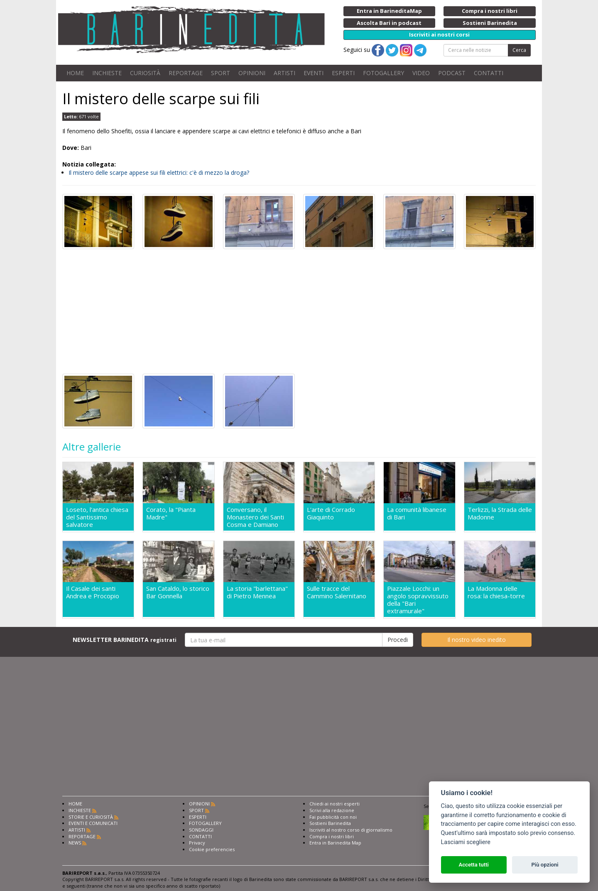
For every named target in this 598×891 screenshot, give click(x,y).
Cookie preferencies (212, 849)
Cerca (519, 50)
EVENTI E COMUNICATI (93, 823)
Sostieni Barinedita (330, 823)
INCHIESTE (107, 73)
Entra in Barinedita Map (335, 843)
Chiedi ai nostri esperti (334, 803)
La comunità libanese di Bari (416, 513)
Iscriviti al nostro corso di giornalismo (350, 830)
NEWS (75, 843)
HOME (75, 73)
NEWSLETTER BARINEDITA (124, 640)
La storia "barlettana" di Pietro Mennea (257, 592)
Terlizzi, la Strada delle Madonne (500, 513)
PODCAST (452, 73)
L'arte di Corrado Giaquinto (331, 513)
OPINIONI (251, 73)
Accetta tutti (473, 865)
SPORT (220, 73)
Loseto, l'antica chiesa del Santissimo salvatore (97, 517)
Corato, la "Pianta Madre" (171, 513)
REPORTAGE (186, 73)
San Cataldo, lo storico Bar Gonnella (177, 592)
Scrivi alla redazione (331, 810)
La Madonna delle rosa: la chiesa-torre (496, 592)
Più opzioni (544, 865)
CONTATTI (488, 73)
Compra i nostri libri (331, 836)
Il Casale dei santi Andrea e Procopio (92, 592)
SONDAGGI (201, 830)
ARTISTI (284, 73)
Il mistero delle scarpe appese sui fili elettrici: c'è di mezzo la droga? (159, 172)
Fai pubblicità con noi (333, 817)
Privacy (197, 843)
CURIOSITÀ (145, 73)
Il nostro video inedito (476, 640)
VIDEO (421, 73)
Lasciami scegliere (465, 842)
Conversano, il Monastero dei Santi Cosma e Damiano (255, 517)
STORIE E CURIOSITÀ (91, 817)
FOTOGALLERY (383, 73)
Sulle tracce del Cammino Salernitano (336, 592)
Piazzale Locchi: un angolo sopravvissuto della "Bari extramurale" (417, 599)
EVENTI (314, 73)
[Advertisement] (299, 311)
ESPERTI (343, 73)
